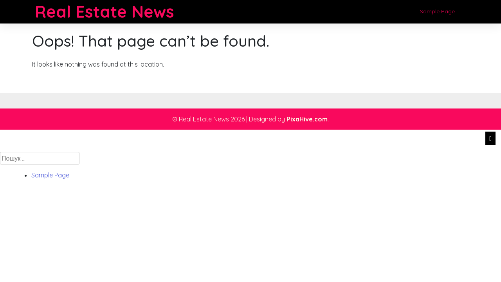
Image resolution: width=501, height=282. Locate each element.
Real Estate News (104, 11)
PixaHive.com (307, 119)
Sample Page (437, 11)
